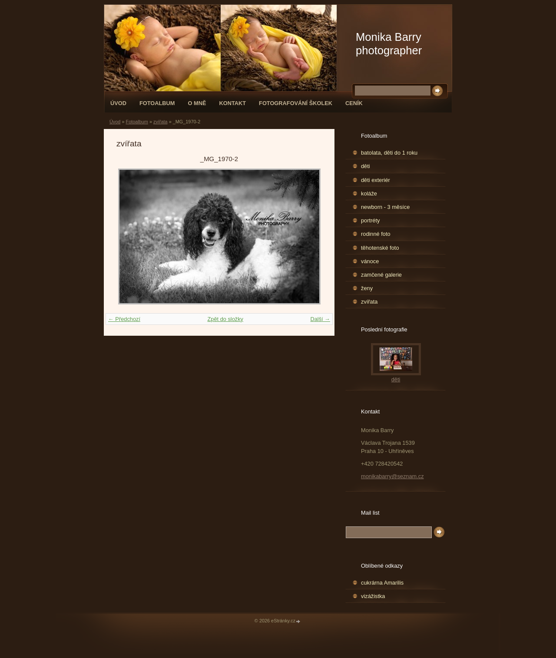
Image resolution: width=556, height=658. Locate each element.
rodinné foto (376, 234)
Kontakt (232, 103)
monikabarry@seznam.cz (392, 476)
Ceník (354, 103)
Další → (320, 319)
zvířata (160, 121)
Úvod (118, 103)
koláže (369, 193)
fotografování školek (295, 103)
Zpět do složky (225, 319)
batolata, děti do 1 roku (389, 152)
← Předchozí (124, 319)
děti (365, 166)
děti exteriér (375, 180)
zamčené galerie (381, 274)
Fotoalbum (157, 103)
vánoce (370, 261)
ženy (367, 288)
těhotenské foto (380, 248)
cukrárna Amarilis (382, 582)
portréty (370, 220)
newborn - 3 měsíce (385, 207)
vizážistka (373, 596)
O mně (197, 103)
